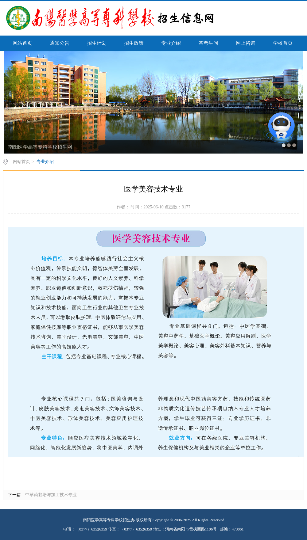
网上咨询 (245, 43)
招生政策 (134, 43)
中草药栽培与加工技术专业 (51, 494)
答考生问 (208, 43)
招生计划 (97, 43)
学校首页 (283, 43)
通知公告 (59, 43)
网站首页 (22, 43)
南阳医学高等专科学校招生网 (40, 147)
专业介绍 (171, 43)
